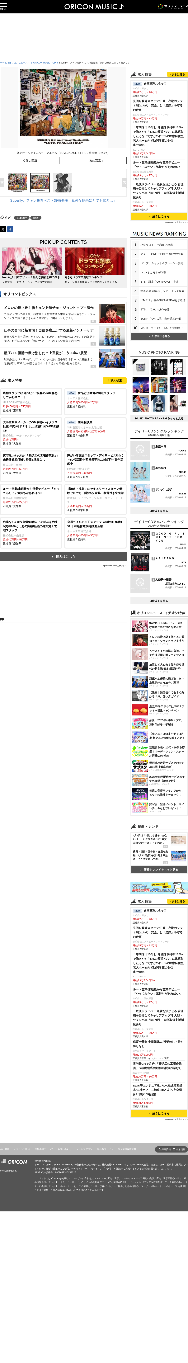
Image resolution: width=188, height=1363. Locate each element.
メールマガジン (84, 1149)
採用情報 (166, 1149)
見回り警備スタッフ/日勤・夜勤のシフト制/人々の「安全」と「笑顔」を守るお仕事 (158, 105)
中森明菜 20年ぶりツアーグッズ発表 (162, 291)
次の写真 (95, 160)
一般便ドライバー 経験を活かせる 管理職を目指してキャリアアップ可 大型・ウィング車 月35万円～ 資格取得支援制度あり (158, 191)
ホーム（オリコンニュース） (15, 62)
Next (125, 183)
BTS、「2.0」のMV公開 (155, 309)
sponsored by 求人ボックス (115, 566)
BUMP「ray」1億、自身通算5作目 (161, 318)
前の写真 (31, 160)
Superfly (22, 217)
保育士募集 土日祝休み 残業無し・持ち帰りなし (158, 1044)
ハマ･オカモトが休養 (153, 272)
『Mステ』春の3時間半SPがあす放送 (162, 300)
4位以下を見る (159, 510)
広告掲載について (44, 1149)
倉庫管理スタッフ (150, 84)
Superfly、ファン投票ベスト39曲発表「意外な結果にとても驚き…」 (63, 200)
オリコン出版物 (22, 1149)
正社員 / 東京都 (31, 401)
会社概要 (4, 1149)
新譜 (36, 217)
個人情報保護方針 (127, 1149)
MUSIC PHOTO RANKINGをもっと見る (159, 418)
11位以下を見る (159, 336)
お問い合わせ (65, 1149)
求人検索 (116, 380)
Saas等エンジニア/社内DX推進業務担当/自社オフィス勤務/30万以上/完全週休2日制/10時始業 (157, 1090)
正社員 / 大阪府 (31, 432)
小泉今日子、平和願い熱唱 (156, 244)
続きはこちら (65, 557)
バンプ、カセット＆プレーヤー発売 (161, 263)
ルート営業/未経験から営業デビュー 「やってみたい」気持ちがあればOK (157, 164)
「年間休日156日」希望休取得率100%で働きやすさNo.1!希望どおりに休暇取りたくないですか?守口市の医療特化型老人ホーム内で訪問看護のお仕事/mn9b (158, 136)
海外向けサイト (105, 1149)
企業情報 (180, 1149)
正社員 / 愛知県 (95, 399)
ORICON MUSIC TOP (44, 62)
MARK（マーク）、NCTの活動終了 (161, 327)
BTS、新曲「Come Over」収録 (159, 281)
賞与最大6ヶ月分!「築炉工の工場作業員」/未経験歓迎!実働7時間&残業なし (157, 1066)
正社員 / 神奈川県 (95, 428)
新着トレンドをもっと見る (159, 869)
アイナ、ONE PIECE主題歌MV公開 (161, 254)
